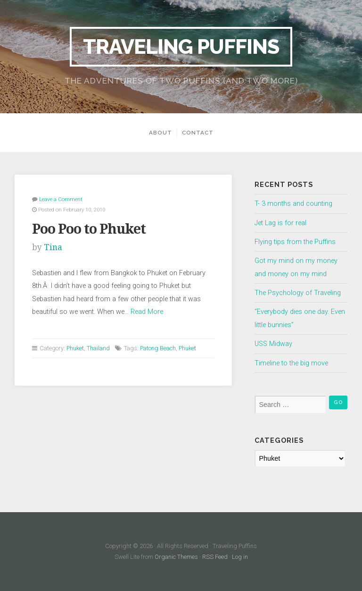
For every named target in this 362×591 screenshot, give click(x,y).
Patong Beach (158, 348)
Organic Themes (176, 556)
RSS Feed (215, 556)
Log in (240, 556)
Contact (198, 132)
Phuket (75, 348)
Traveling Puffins (181, 46)
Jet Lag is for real (280, 223)
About (160, 132)
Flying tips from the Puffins (295, 242)
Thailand (98, 348)
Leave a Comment (60, 199)
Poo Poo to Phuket (89, 229)
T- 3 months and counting (293, 204)
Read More (147, 312)
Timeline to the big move (291, 363)
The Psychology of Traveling (298, 293)
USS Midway (273, 344)
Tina (53, 247)
